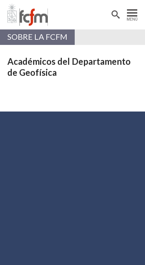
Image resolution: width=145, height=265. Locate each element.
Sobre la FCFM (37, 37)
